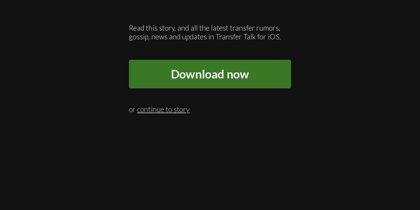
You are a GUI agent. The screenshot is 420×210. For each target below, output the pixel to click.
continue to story (163, 107)
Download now (210, 74)
